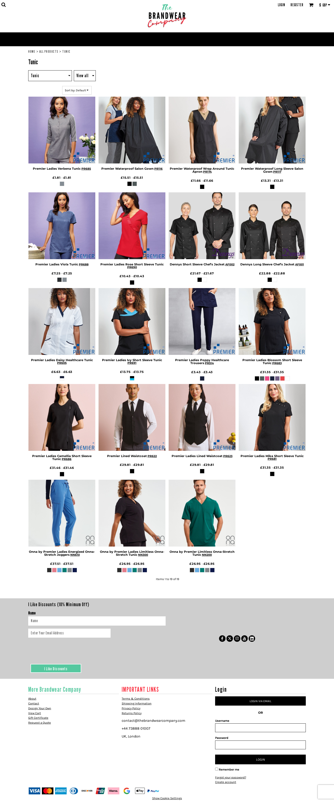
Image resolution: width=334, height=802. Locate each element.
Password (221, 738)
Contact (33, 703)
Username (222, 720)
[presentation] (63, 650)
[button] (3, 4)
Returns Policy (132, 713)
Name (31, 613)
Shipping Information (137, 703)
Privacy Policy (131, 708)
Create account (225, 782)
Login (281, 5)
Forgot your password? (230, 777)
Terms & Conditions (136, 698)
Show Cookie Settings (167, 798)
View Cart (34, 713)
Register (297, 5)
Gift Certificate (38, 717)
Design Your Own (39, 708)
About (32, 698)
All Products (49, 51)
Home (31, 51)
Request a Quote (39, 722)
